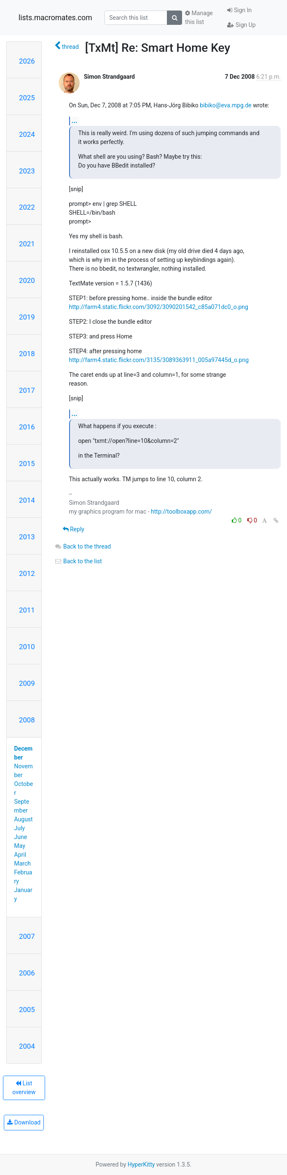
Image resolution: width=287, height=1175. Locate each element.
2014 (27, 500)
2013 (27, 537)
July (19, 828)
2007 (27, 936)
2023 (27, 171)
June (20, 837)
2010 (27, 646)
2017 (27, 390)
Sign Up (241, 24)
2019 (27, 317)
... (75, 121)
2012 (27, 573)
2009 (27, 683)
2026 (27, 61)
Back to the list (78, 561)
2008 (27, 720)
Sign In (239, 10)
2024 (27, 134)
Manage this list (199, 17)
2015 (27, 463)
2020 (27, 280)
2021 (27, 244)
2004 (27, 1046)
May (19, 845)
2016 (27, 427)
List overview (23, 1087)
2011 (27, 610)
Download (23, 1122)
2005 (27, 1009)
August (23, 819)
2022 (27, 207)
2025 (27, 97)
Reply (73, 529)
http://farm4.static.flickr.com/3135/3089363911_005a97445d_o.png (159, 360)
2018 (27, 353)
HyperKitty (141, 1164)
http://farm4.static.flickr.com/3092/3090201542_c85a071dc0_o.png (158, 307)
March (22, 863)
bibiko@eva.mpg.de (226, 105)
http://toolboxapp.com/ (181, 511)
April (20, 854)
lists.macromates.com (55, 17)
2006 (27, 973)
